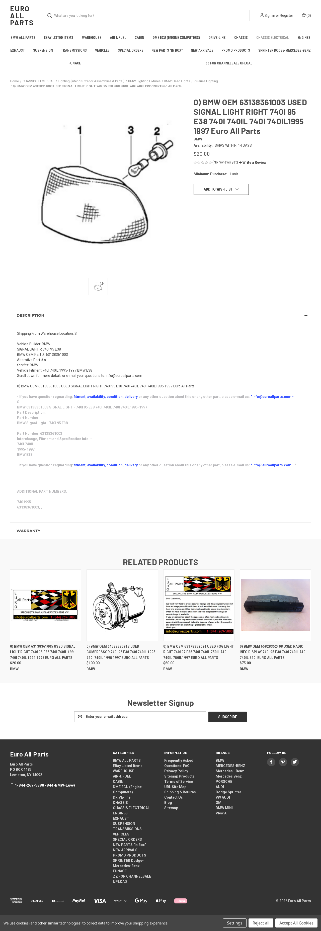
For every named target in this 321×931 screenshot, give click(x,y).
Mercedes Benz (229, 776)
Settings (234, 923)
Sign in (270, 16)
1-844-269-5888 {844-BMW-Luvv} (45, 785)
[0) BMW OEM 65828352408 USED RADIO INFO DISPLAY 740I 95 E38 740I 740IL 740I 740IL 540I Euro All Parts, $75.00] (275, 605)
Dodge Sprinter (228, 792)
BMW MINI (224, 808)
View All (222, 813)
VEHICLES (102, 50)
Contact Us (173, 797)
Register (286, 16)
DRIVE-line (217, 38)
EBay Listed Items (58, 38)
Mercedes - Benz (230, 771)
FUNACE (74, 63)
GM (218, 802)
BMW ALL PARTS (23, 38)
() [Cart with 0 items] (306, 15)
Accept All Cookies (296, 923)
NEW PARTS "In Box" (167, 50)
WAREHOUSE (91, 38)
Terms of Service (178, 781)
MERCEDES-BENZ (230, 766)
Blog (168, 802)
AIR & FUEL (118, 38)
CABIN (139, 38)
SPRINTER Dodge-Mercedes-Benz (284, 50)
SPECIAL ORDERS (130, 50)
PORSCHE (224, 781)
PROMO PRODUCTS (235, 50)
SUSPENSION (43, 50)
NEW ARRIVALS (202, 50)
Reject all (261, 923)
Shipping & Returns (180, 792)
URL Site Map (175, 787)
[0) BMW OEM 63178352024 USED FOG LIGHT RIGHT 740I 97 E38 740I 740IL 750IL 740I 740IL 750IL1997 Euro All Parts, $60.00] (198, 605)
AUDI (220, 787)
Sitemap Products (179, 776)
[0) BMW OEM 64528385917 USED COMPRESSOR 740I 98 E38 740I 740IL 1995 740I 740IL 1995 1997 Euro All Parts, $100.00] (122, 605)
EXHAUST (17, 50)
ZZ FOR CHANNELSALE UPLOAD (229, 63)
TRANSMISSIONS (74, 50)
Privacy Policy (176, 771)
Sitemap (171, 808)
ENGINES (303, 38)
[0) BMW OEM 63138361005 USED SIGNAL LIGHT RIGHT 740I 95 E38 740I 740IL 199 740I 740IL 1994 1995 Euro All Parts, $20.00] (45, 605)
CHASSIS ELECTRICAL (272, 38)
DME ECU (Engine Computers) (176, 38)
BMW (220, 760)
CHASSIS (241, 38)
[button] (252, 162)
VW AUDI (223, 797)
